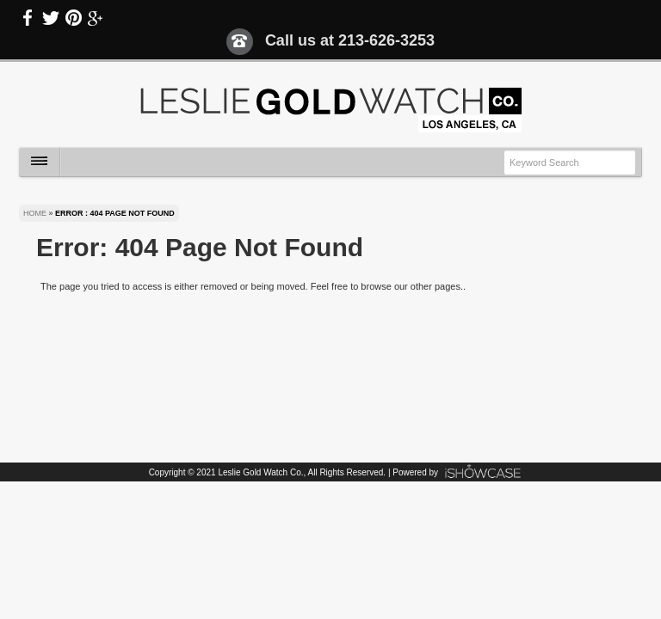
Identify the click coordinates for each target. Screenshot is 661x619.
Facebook (28, 18)
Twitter (50, 18)
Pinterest (73, 18)
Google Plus (95, 18)
